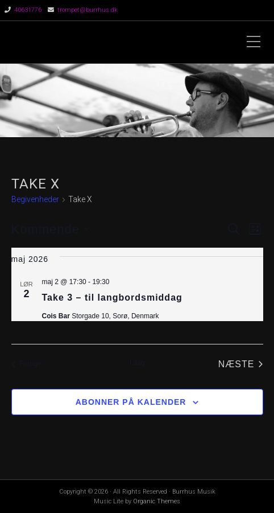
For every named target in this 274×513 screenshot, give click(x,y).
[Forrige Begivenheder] (26, 364)
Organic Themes (156, 501)
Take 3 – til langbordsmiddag (112, 297)
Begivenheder (35, 199)
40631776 (27, 10)
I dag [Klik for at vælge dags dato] (137, 363)
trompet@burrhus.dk (87, 10)
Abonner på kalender (131, 402)
